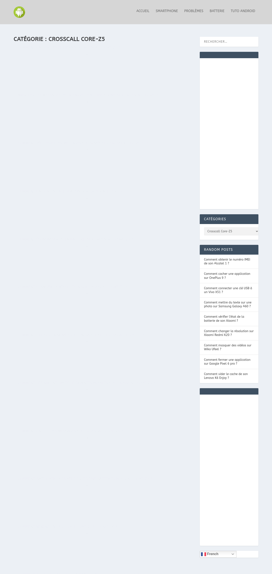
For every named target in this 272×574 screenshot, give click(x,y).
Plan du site (229, 569)
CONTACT (211, 569)
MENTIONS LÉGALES (188, 569)
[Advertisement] (229, 134)
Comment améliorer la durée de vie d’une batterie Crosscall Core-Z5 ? (150, 312)
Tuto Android (243, 13)
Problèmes (193, 13)
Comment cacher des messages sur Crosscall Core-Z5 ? (51, 312)
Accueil (142, 13)
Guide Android (31, 61)
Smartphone (167, 13)
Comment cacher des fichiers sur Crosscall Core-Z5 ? (49, 52)
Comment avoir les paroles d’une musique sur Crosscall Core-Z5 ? (142, 379)
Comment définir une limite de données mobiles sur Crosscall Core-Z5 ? (148, 249)
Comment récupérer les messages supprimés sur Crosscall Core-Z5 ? (51, 119)
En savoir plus (31, 98)
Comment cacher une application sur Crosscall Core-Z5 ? (146, 114)
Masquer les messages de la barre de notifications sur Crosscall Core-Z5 (146, 52)
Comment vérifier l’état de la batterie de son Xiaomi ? (224, 317)
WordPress (78, 569)
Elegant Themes (39, 569)
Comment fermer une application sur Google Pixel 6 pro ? (227, 360)
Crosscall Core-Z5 (71, 61)
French (209, 552)
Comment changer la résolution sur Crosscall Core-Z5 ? (146, 182)
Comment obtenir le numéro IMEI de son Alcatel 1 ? (227, 259)
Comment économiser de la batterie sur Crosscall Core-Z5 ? (56, 187)
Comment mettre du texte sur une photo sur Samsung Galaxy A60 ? (227, 302)
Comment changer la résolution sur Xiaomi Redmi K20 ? (229, 331)
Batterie (217, 13)
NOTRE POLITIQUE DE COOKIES (149, 569)
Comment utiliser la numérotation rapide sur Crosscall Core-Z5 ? (57, 249)
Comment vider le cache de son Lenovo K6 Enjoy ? (226, 374)
